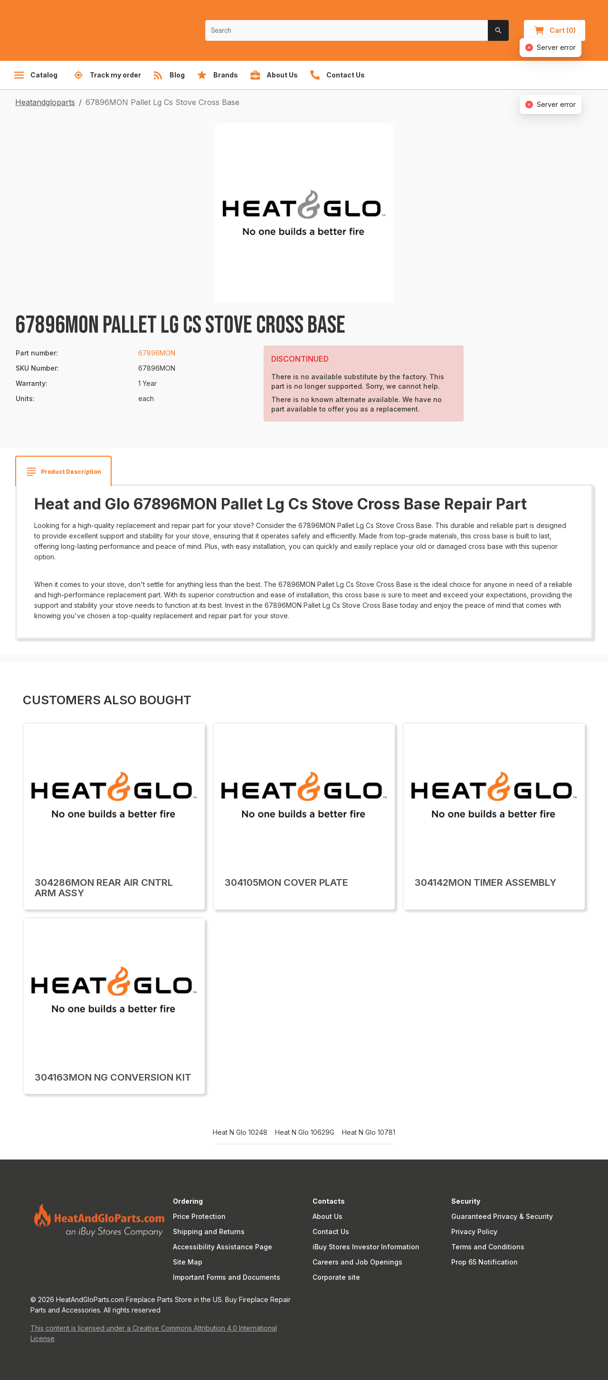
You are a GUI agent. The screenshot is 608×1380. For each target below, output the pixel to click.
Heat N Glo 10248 (240, 1132)
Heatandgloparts (45, 102)
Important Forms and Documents (226, 1277)
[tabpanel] (304, 558)
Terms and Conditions (487, 1247)
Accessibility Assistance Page (222, 1247)
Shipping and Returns (209, 1231)
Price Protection (199, 1216)
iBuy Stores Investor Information (366, 1247)
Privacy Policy (474, 1231)
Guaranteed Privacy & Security (502, 1216)
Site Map (187, 1262)
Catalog (35, 75)
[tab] (63, 472)
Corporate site (336, 1277)
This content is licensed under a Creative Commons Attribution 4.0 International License (153, 1333)
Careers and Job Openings (357, 1262)
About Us (327, 1216)
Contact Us (331, 1231)
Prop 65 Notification (484, 1262)
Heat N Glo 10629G (304, 1132)
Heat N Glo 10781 (368, 1132)
